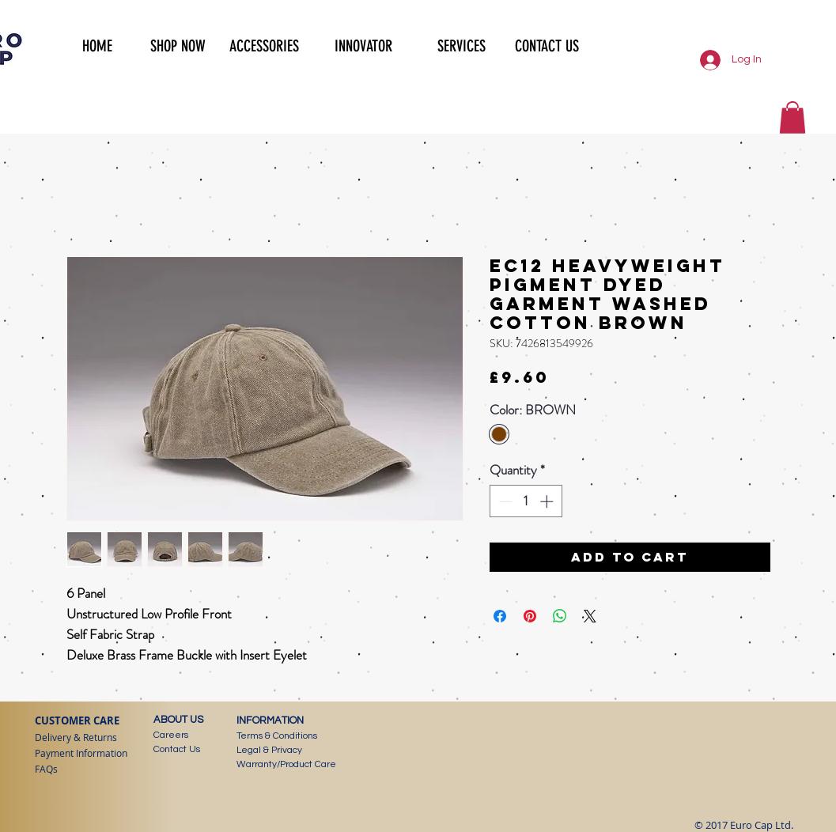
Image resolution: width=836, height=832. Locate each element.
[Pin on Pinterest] (529, 616)
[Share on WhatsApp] (559, 616)
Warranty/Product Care (286, 764)
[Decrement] (504, 501)
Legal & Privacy (269, 750)
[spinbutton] (525, 501)
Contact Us (176, 749)
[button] (171, 44)
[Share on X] (590, 616)
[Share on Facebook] (499, 616)
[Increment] (548, 501)
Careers (170, 735)
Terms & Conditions (276, 736)
